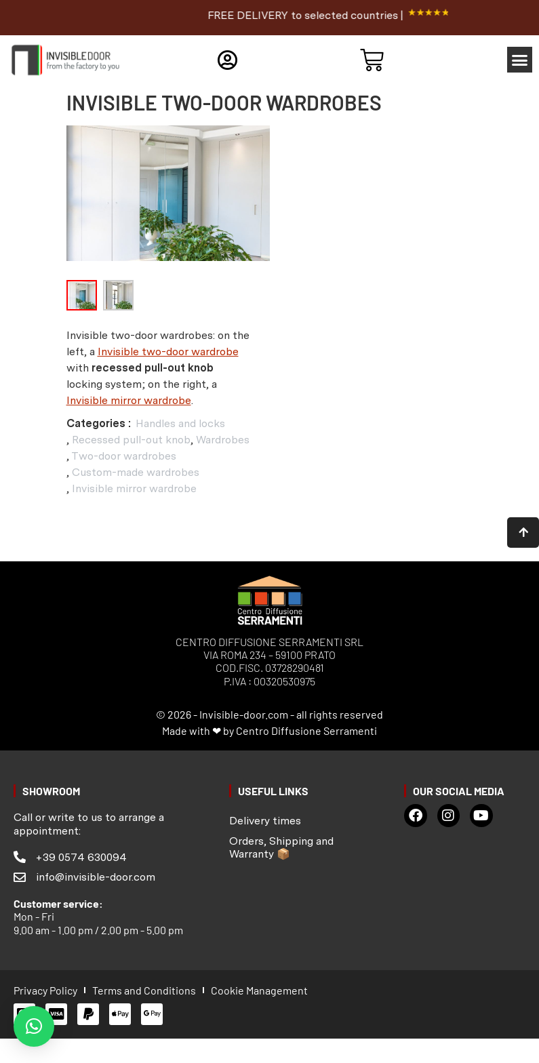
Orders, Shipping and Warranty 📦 (281, 841)
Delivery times (265, 814)
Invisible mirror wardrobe (128, 400)
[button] (520, 60)
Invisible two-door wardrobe (168, 351)
